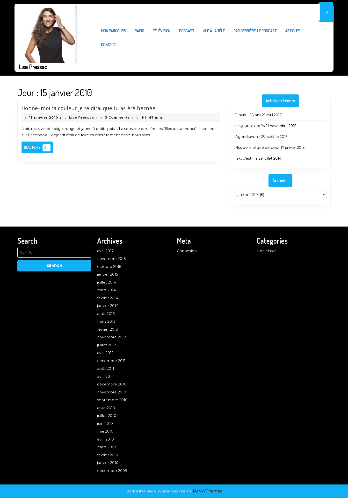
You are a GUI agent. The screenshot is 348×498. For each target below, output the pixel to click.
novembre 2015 (111, 258)
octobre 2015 (109, 266)
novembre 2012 (111, 337)
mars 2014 (106, 290)
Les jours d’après (249, 125)
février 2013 (107, 329)
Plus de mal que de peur (257, 147)
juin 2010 (105, 423)
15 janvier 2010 (43, 117)
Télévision (161, 30)
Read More (38, 148)
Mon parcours (113, 30)
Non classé (267, 251)
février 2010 (107, 455)
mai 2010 (105, 431)
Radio (139, 30)
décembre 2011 (111, 360)
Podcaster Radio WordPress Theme (159, 491)
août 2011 (105, 368)
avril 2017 (105, 251)
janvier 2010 (107, 462)
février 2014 (107, 298)
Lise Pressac (33, 67)
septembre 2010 (112, 400)
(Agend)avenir (247, 136)
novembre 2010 (111, 392)
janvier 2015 (107, 274)
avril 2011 (105, 376)
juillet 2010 (106, 415)
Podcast (186, 30)
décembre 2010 (111, 384)
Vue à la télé (214, 30)
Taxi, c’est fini (246, 158)
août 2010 (106, 408)
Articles (292, 30)
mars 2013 (106, 321)
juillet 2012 (106, 345)
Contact (108, 44)
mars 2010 (106, 447)
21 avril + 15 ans (247, 115)
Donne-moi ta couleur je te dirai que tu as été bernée (89, 108)
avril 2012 (105, 352)
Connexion (187, 251)
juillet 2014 (106, 282)
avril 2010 (105, 439)
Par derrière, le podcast (254, 30)
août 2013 (106, 313)
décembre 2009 (112, 470)
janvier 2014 (107, 305)
